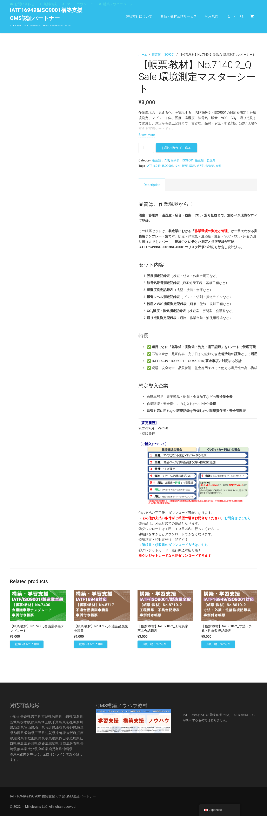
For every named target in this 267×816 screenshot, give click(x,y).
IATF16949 (153, 166)
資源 (218, 166)
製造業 (209, 166)
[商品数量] (146, 148)
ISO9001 (167, 166)
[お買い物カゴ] (252, 16)
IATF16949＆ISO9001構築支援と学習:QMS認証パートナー (53, 796)
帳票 (185, 166)
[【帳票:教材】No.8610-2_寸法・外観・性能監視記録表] (229, 592)
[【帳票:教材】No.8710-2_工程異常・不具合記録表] (165, 592)
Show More (147, 135)
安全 (178, 166)
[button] (77, 4)
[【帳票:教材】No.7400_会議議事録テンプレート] (38, 592)
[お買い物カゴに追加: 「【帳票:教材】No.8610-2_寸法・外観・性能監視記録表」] (218, 644)
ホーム (143, 54)
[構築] (133, 721)
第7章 (200, 166)
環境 (192, 166)
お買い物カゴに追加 (176, 148)
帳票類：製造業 (205, 160)
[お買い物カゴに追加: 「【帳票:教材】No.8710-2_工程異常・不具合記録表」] (154, 644)
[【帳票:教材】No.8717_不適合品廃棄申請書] (101, 592)
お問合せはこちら (237, 518)
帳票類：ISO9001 (163, 54)
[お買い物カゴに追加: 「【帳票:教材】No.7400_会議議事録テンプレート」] (27, 644)
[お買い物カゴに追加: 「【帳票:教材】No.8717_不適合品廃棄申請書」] (90, 644)
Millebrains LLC (36, 807)
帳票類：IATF (160, 160)
